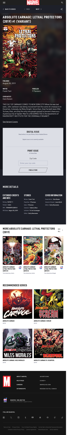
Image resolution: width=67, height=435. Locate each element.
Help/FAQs (20, 380)
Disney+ (43, 380)
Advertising (44, 376)
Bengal (54, 273)
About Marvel (22, 376)
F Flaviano (36, 91)
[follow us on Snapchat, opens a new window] (40, 418)
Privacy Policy (16, 427)
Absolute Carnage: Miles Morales (13, 360)
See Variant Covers (10, 122)
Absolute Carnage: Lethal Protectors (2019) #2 (29, 269)
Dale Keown (7, 99)
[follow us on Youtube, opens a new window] (33, 418)
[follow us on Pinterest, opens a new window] (47, 418)
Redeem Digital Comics (48, 388)
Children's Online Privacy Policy (16, 429)
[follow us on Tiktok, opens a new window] (62, 418)
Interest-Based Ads (43, 429)
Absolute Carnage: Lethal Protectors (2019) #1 (50, 269)
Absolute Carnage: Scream (42, 321)
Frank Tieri (7, 91)
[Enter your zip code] (33, 163)
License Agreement (31, 429)
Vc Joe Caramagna (35, 210)
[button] (3, 2)
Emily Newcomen (33, 213)
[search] (62, 3)
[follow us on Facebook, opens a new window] (4, 418)
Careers (20, 384)
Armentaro (8, 273)
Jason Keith (58, 202)
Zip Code (33, 158)
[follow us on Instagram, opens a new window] (18, 418)
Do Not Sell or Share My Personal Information (51, 427)
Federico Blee (33, 208)
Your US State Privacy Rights (29, 427)
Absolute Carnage (9, 321)
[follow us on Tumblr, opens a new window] (25, 418)
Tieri (4, 273)
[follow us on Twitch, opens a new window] (55, 418)
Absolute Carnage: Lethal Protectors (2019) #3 (9, 269)
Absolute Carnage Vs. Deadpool (44, 360)
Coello (12, 273)
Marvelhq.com (45, 384)
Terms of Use (7, 427)
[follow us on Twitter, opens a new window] (11, 418)
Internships (21, 388)
